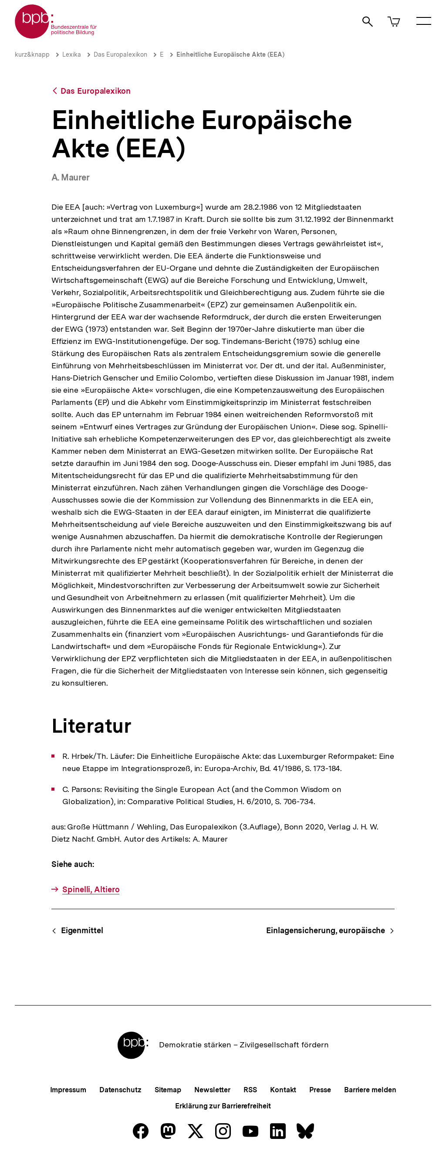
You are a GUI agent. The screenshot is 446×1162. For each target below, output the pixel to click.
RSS (250, 1090)
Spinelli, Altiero (90, 889)
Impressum (68, 1090)
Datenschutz (120, 1090)
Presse (320, 1090)
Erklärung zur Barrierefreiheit (222, 1106)
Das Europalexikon (120, 54)
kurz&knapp (32, 54)
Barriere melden (370, 1090)
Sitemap (168, 1090)
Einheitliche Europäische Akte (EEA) (230, 54)
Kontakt (283, 1090)
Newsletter (212, 1090)
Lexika (71, 54)
